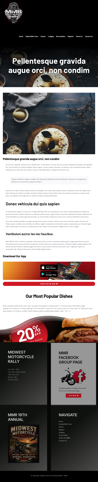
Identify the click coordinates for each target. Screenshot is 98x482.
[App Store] (49, 265)
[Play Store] (49, 272)
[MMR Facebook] (73, 369)
